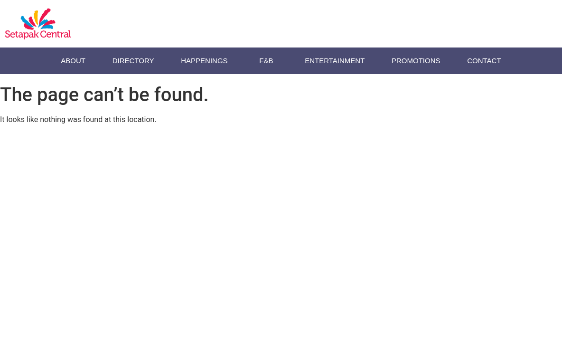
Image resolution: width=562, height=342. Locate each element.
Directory (133, 61)
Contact (484, 61)
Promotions (416, 61)
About (73, 61)
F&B (268, 61)
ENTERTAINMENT (335, 61)
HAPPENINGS (206, 61)
